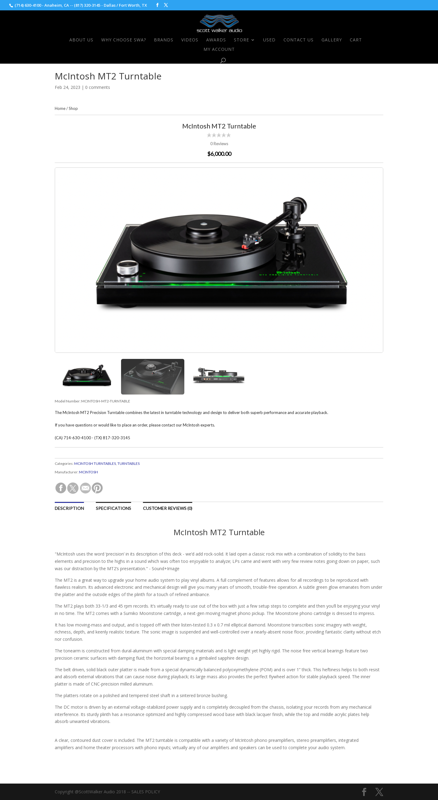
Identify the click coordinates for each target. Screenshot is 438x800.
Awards (216, 40)
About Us (81, 40)
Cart (356, 40)
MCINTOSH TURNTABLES (95, 463)
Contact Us (298, 40)
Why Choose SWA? (123, 40)
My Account (219, 49)
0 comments (97, 87)
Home (60, 108)
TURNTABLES (128, 463)
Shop (73, 108)
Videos (189, 40)
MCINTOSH (88, 472)
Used (269, 40)
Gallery (332, 40)
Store (241, 40)
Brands (163, 40)
